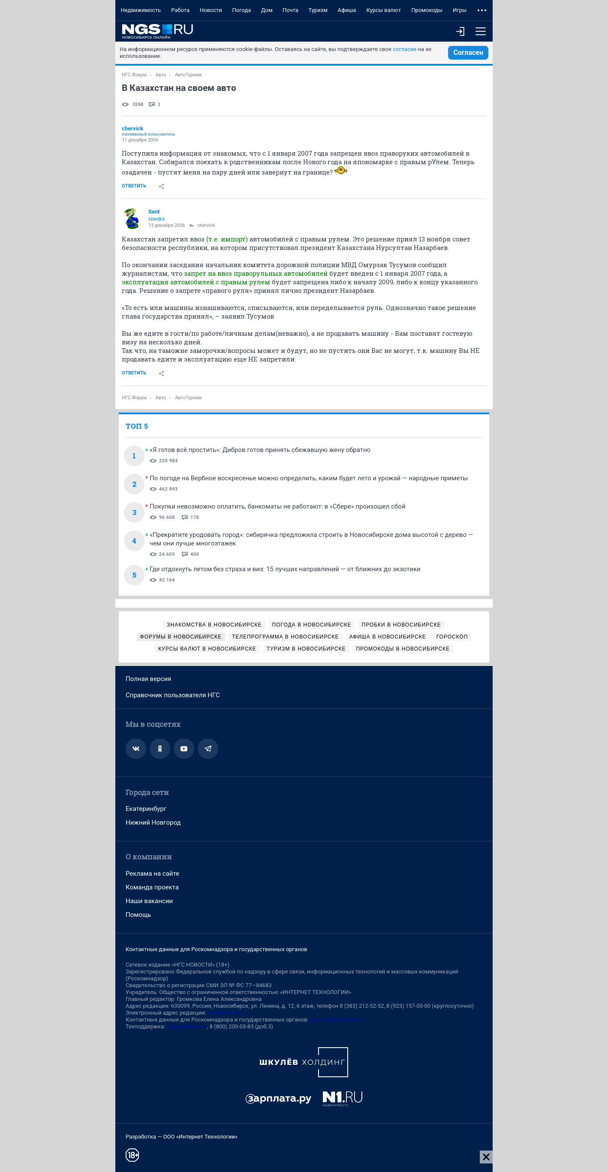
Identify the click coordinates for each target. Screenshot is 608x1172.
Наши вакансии (149, 901)
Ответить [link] (134, 186)
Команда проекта (152, 887)
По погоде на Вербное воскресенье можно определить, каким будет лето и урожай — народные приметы (309, 478)
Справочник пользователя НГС (173, 695)
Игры (460, 10)
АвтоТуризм (188, 75)
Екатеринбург (146, 809)
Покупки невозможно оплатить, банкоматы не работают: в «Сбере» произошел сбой (278, 506)
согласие (404, 49)
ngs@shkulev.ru (227, 1012)
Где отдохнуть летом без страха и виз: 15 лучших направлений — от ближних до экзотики (285, 569)
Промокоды (426, 10)
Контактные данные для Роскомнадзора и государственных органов (216, 949)
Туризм (318, 10)
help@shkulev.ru (186, 1026)
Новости (211, 10)
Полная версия (148, 679)
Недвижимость (140, 10)
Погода (241, 10)
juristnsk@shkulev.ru (335, 1019)
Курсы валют (383, 10)
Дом (267, 10)
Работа (180, 10)
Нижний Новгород (153, 822)
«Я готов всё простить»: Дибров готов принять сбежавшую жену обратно (260, 450)
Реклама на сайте (152, 873)
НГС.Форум (134, 75)
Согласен (468, 52)
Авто (161, 75)
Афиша (346, 10)
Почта (290, 10)
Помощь (138, 915)
